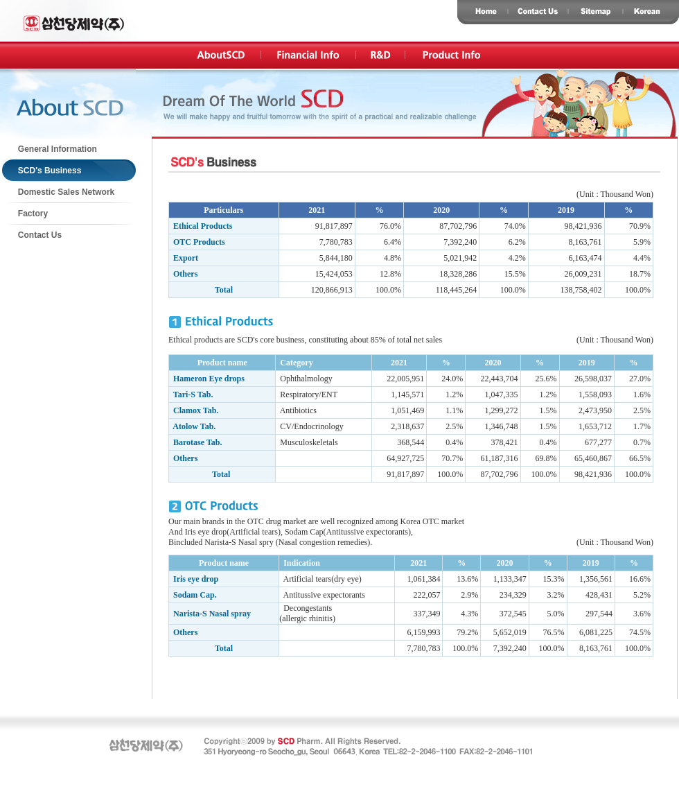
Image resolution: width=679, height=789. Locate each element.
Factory (25, 213)
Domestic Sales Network (58, 192)
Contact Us (32, 235)
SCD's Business (42, 170)
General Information (49, 149)
